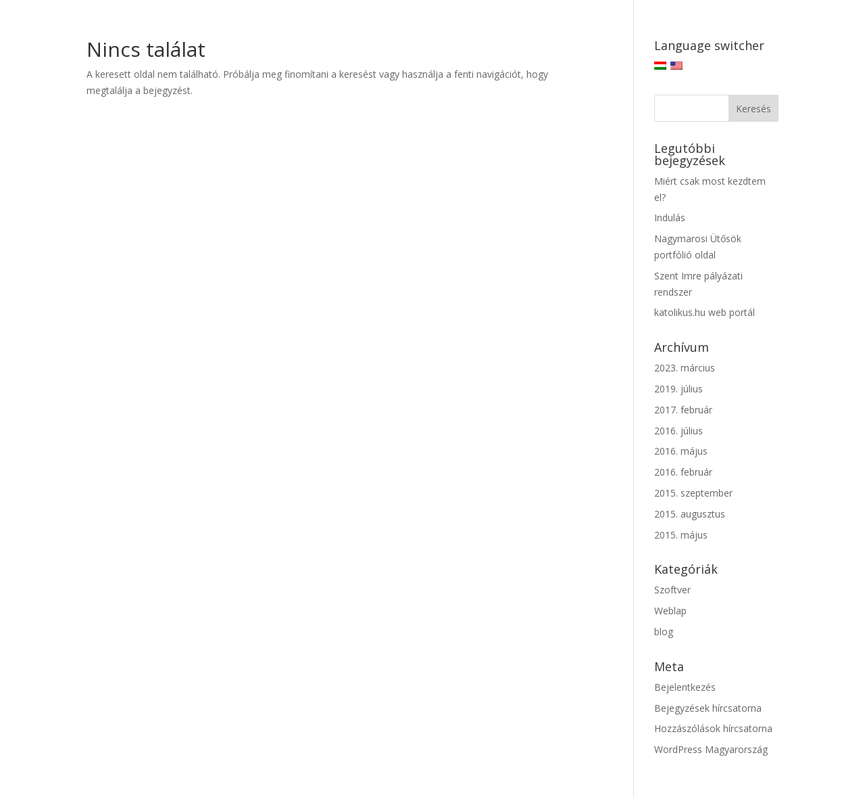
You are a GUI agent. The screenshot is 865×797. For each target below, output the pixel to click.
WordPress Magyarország (711, 749)
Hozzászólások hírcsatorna (713, 728)
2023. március (684, 367)
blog (663, 631)
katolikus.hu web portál (704, 312)
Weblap (670, 610)
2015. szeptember (693, 492)
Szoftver (672, 589)
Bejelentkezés (685, 687)
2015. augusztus (689, 513)
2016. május (681, 451)
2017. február (683, 409)
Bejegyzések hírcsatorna (708, 708)
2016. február (683, 471)
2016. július (678, 430)
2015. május (681, 534)
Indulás (669, 217)
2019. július (678, 388)
